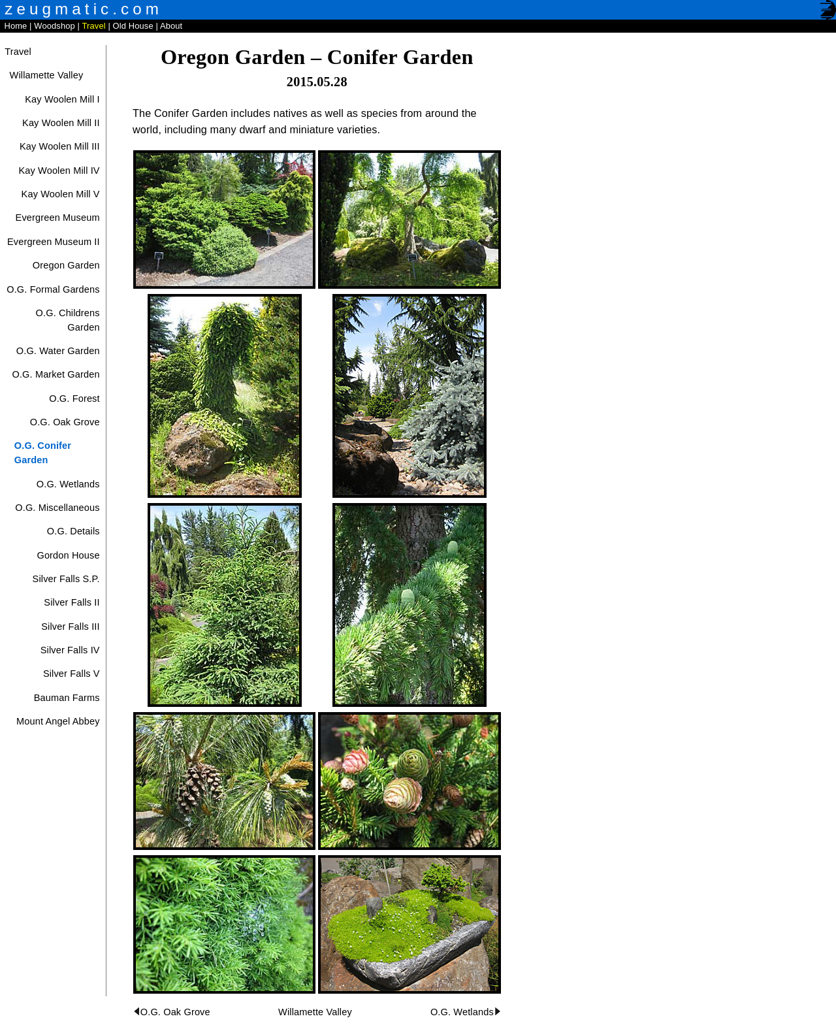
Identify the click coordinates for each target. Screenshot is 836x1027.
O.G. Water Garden (58, 351)
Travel (94, 26)
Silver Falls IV (70, 650)
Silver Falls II (71, 602)
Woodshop (54, 26)
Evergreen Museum (58, 217)
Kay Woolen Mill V (61, 194)
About (171, 26)
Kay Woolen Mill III (60, 146)
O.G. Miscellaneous (57, 507)
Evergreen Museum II (53, 241)
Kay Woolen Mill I (62, 99)
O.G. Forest (74, 398)
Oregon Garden (66, 265)
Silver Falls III (70, 626)
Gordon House (68, 555)
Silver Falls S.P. (66, 579)
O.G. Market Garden (55, 374)
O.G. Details (73, 531)
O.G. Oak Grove (65, 422)
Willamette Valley (47, 75)
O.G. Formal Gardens (53, 289)
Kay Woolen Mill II (61, 123)
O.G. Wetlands (68, 484)
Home (15, 26)
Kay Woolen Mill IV (58, 170)
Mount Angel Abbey (58, 721)
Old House (133, 26)
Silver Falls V (71, 673)
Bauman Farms (67, 698)
